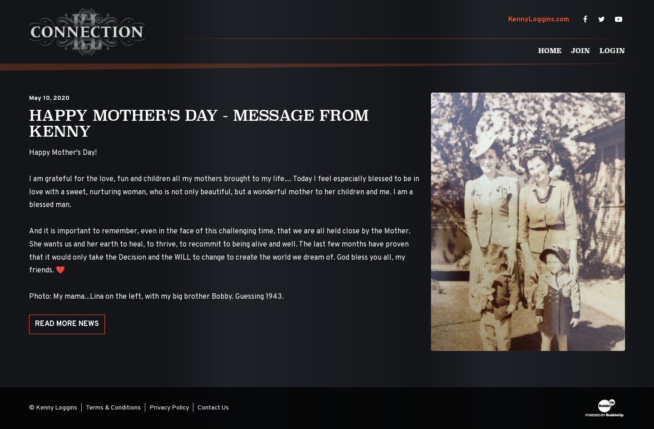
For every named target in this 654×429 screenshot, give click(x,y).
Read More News (67, 324)
